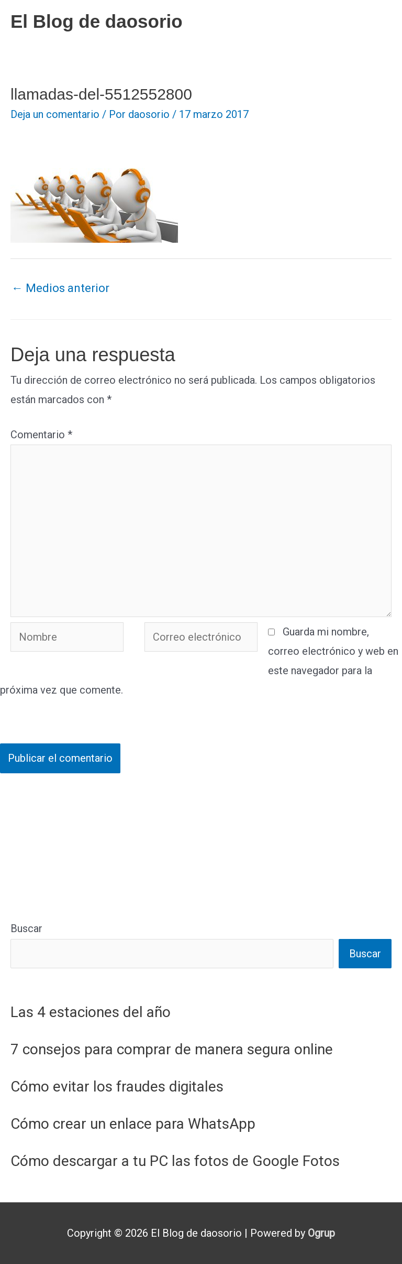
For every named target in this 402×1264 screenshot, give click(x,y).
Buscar (26, 928)
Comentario (41, 434)
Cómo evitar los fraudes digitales (117, 1086)
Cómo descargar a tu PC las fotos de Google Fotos (175, 1161)
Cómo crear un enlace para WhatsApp (132, 1123)
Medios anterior (60, 288)
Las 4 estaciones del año (90, 1012)
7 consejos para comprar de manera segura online (171, 1049)
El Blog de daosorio (96, 21)
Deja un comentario (54, 114)
